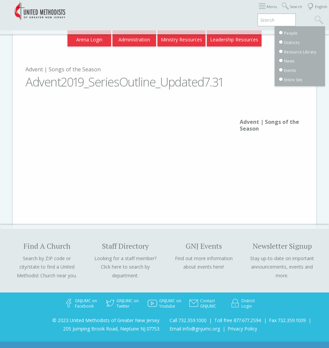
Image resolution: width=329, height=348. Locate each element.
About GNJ (211, 11)
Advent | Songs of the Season (63, 69)
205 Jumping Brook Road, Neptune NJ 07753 (111, 328)
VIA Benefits (242, 37)
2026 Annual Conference (92, 11)
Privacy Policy (242, 328)
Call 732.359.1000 (188, 320)
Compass (271, 37)
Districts (238, 11)
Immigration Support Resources (159, 11)
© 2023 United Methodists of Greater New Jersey (105, 320)
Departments (267, 11)
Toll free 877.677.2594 (237, 320)
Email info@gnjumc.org (195, 328)
